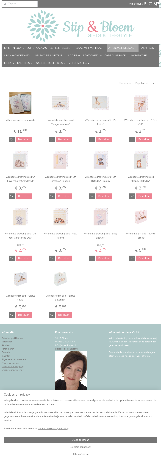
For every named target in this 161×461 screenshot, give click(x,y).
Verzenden (7, 340)
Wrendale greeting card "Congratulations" (60, 121)
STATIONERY (92, 55)
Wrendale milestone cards (20, 119)
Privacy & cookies (10, 362)
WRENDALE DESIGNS (122, 48)
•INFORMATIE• (79, 63)
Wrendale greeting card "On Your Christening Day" (20, 235)
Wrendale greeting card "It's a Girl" (140, 121)
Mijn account (138, 4)
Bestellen (23, 138)
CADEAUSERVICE (117, 55)
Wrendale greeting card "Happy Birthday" (141, 178)
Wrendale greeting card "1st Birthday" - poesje (60, 178)
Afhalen (6, 344)
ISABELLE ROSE (45, 63)
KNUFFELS (25, 63)
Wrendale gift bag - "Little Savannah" (60, 297)
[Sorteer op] (145, 82)
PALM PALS (148, 48)
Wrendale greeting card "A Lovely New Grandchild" (20, 178)
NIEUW (19, 48)
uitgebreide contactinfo (66, 348)
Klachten (6, 355)
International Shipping (13, 365)
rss (103, 455)
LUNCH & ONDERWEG (18, 55)
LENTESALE (64, 48)
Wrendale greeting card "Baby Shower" (100, 235)
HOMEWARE (140, 55)
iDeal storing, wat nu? (12, 369)
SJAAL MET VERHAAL (90, 48)
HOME (6, 48)
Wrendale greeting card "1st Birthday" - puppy (100, 178)
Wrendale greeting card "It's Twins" (100, 121)
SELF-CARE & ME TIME (50, 55)
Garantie (6, 351)
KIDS (61, 63)
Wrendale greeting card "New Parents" (60, 235)
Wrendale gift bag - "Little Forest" (140, 235)
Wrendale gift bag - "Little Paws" (20, 297)
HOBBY (9, 63)
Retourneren (8, 348)
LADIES (74, 55)
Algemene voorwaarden (14, 358)
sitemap (97, 455)
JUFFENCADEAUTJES (40, 48)
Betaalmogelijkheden (12, 337)
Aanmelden (10, 429)
